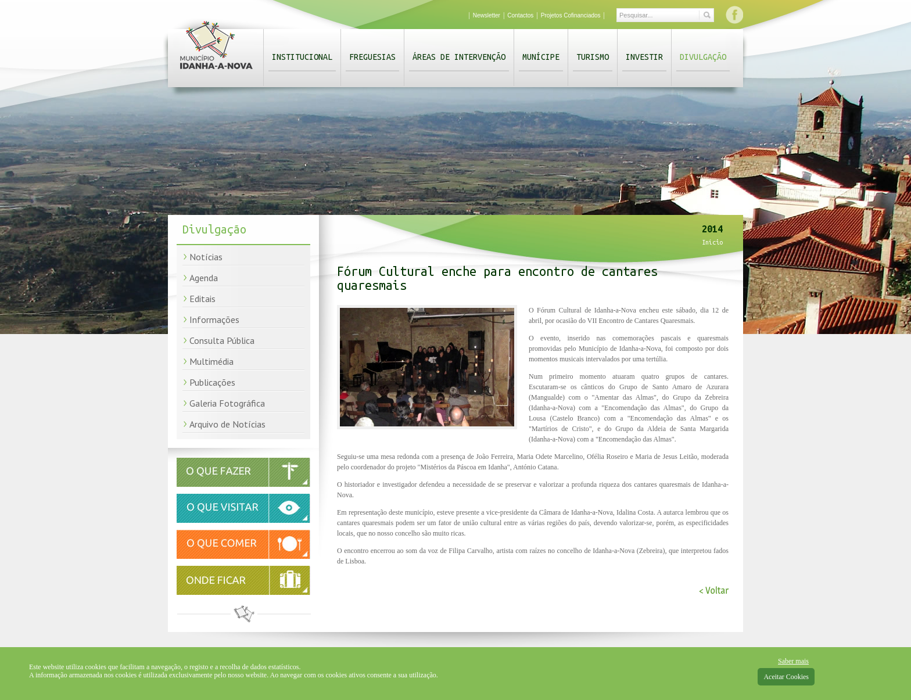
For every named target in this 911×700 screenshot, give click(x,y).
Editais (202, 298)
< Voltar (714, 590)
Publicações (212, 382)
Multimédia (211, 361)
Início (712, 242)
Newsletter (486, 15)
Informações (214, 319)
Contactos (520, 15)
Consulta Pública (221, 340)
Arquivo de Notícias (227, 424)
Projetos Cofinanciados (571, 15)
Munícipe (540, 57)
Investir (644, 57)
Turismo (592, 57)
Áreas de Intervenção (459, 57)
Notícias (206, 257)
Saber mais (793, 661)
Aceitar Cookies (786, 677)
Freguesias (372, 57)
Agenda (203, 277)
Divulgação (703, 57)
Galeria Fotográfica (227, 403)
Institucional (302, 57)
